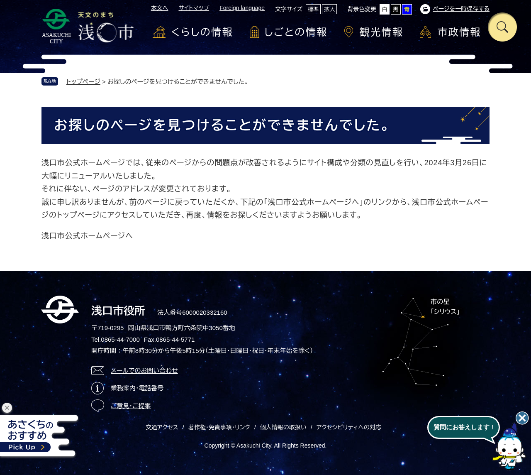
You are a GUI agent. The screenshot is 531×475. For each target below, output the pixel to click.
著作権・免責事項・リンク (219, 427)
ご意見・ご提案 (131, 405)
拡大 (329, 9)
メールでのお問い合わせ (144, 370)
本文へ (159, 8)
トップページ (83, 81)
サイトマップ (193, 8)
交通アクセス (162, 427)
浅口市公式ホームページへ (87, 236)
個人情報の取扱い (283, 427)
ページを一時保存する (461, 8)
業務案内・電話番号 (137, 388)
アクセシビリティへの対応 (349, 427)
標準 (313, 9)
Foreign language (242, 8)
